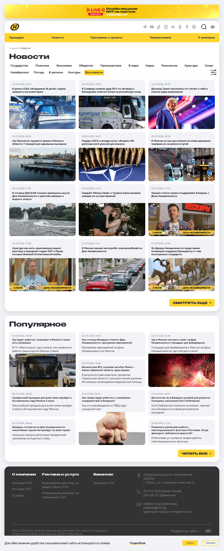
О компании (206, 37)
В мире (133, 65)
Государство (19, 65)
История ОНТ (22, 489)
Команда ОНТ (22, 483)
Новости (58, 37)
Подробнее (137, 543)
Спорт (209, 65)
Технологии (169, 65)
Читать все (195, 453)
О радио (18, 495)
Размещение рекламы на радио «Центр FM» (60, 485)
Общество (86, 65)
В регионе (56, 72)
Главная (13, 48)
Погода (39, 72)
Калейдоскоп (19, 72)
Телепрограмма (160, 37)
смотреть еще (190, 303)
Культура (191, 65)
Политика (42, 65)
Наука (150, 65)
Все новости (94, 72)
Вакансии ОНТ (104, 483)
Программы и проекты (106, 37)
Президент (16, 37)
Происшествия (110, 65)
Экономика (64, 65)
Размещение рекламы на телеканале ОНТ (60, 495)
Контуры (74, 72)
